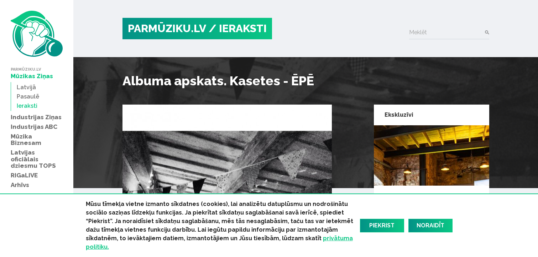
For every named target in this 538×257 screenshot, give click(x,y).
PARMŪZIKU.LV (167, 28)
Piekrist (382, 225)
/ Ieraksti (238, 28)
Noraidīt (430, 225)
